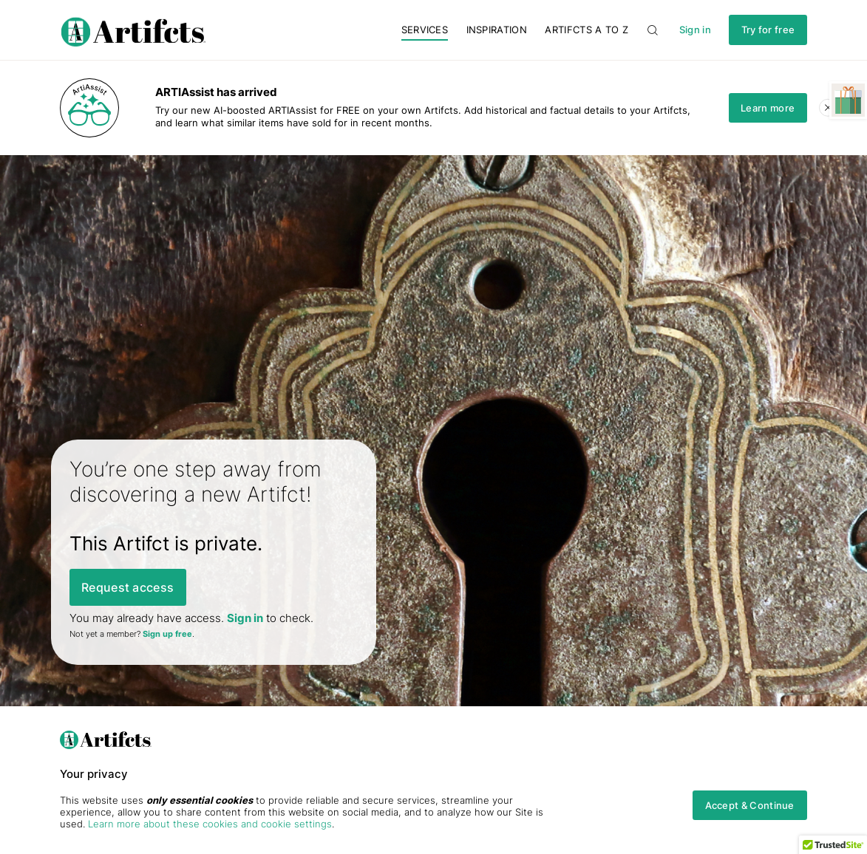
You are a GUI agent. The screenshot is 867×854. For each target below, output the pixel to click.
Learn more (768, 108)
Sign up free (167, 634)
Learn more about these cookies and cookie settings (210, 824)
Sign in (695, 29)
